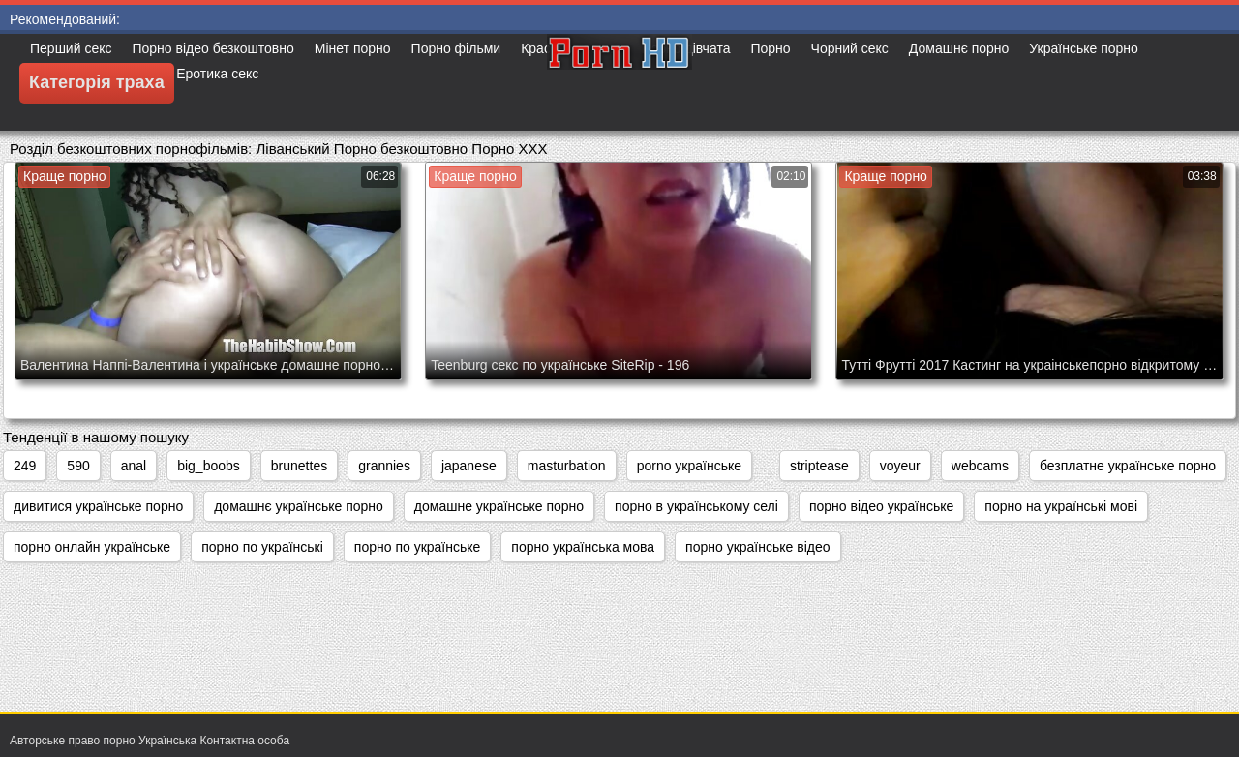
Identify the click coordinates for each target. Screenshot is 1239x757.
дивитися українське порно (98, 506)
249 (25, 465)
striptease (819, 465)
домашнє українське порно (298, 506)
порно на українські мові (1060, 506)
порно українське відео (757, 547)
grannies (384, 465)
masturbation (567, 465)
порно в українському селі (696, 506)
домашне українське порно (499, 506)
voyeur (900, 465)
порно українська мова (582, 547)
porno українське (689, 465)
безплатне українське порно (1128, 465)
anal (133, 465)
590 (78, 465)
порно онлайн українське (92, 547)
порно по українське (417, 547)
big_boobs (208, 465)
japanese (469, 465)
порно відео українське (881, 506)
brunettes (299, 465)
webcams (980, 465)
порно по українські (262, 547)
